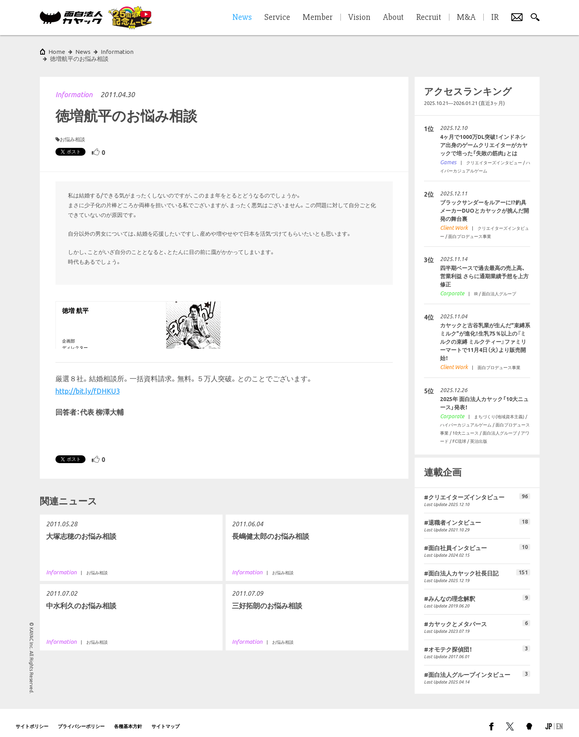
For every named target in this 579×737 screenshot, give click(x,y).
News (83, 51)
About (393, 17)
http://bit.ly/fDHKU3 (87, 384)
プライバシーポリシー (81, 719)
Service (277, 17)
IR (495, 17)
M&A (466, 17)
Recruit (428, 17)
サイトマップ (165, 719)
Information (74, 87)
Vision (359, 17)
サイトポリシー (32, 719)
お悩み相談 (72, 132)
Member (318, 17)
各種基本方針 (128, 719)
